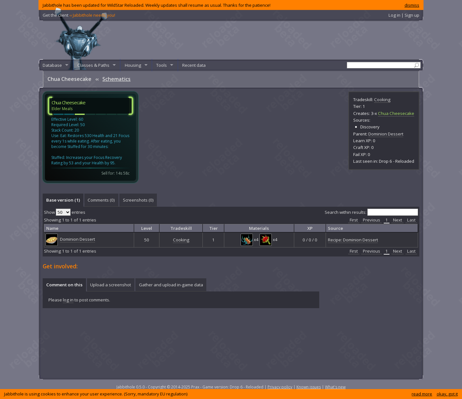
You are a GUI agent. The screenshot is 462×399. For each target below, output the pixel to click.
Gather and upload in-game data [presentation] (171, 285)
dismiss (412, 5)
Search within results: (371, 212)
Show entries (64, 212)
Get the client (79, 15)
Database (52, 65)
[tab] (63, 200)
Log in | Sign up (404, 15)
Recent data (194, 65)
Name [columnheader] (52, 228)
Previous (371, 220)
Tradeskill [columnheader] (181, 228)
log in (68, 300)
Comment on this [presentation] (64, 285)
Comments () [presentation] (101, 200)
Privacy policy (280, 387)
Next (397, 220)
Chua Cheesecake (396, 113)
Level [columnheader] (146, 228)
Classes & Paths (93, 65)
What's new (335, 387)
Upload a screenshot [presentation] (110, 285)
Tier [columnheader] (213, 228)
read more (422, 394)
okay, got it (447, 394)
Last (411, 220)
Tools (161, 65)
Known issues (308, 387)
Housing (133, 65)
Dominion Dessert (385, 134)
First (354, 220)
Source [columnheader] (335, 228)
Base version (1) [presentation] (63, 200)
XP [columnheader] (309, 228)
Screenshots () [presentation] (138, 200)
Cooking (382, 99)
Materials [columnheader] (259, 228)
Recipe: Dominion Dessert (353, 240)
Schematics (116, 78)
